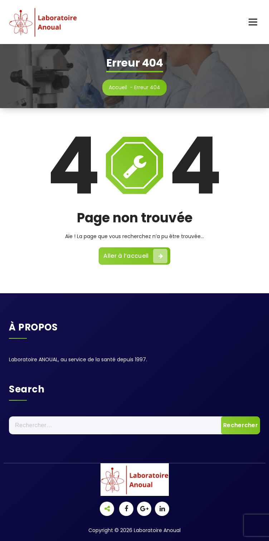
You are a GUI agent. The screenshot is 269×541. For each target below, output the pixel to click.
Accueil (118, 87)
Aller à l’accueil (135, 256)
